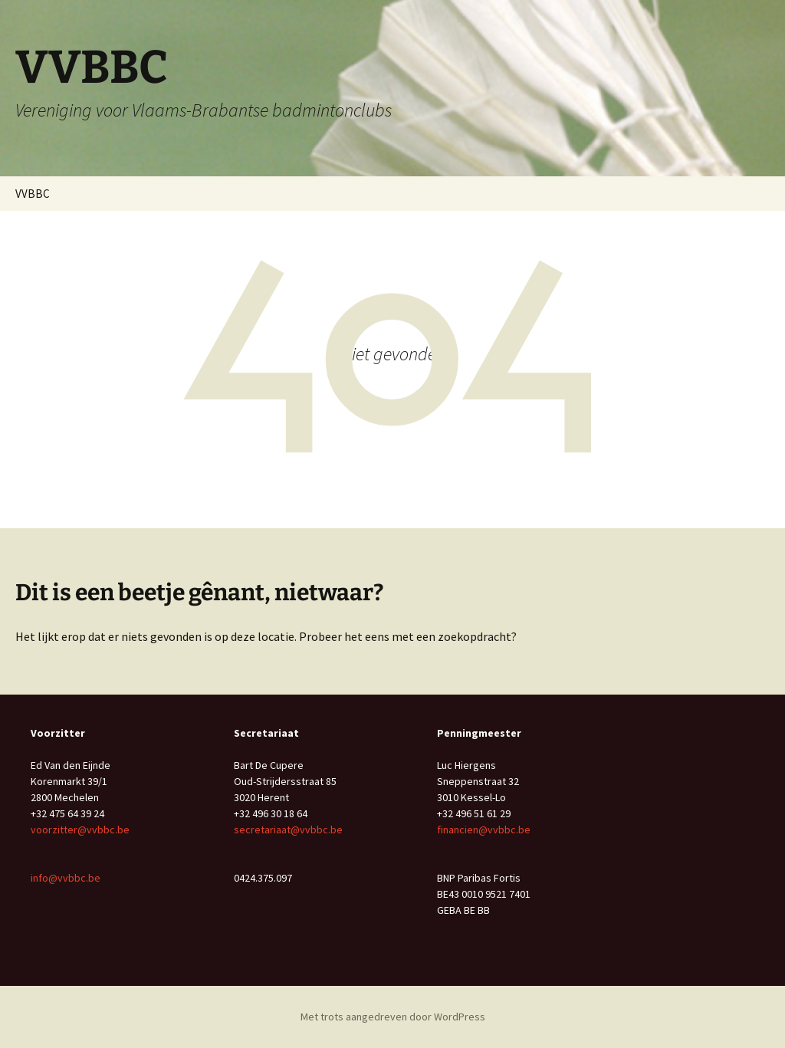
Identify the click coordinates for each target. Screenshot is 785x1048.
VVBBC (32, 193)
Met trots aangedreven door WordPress (393, 1016)
